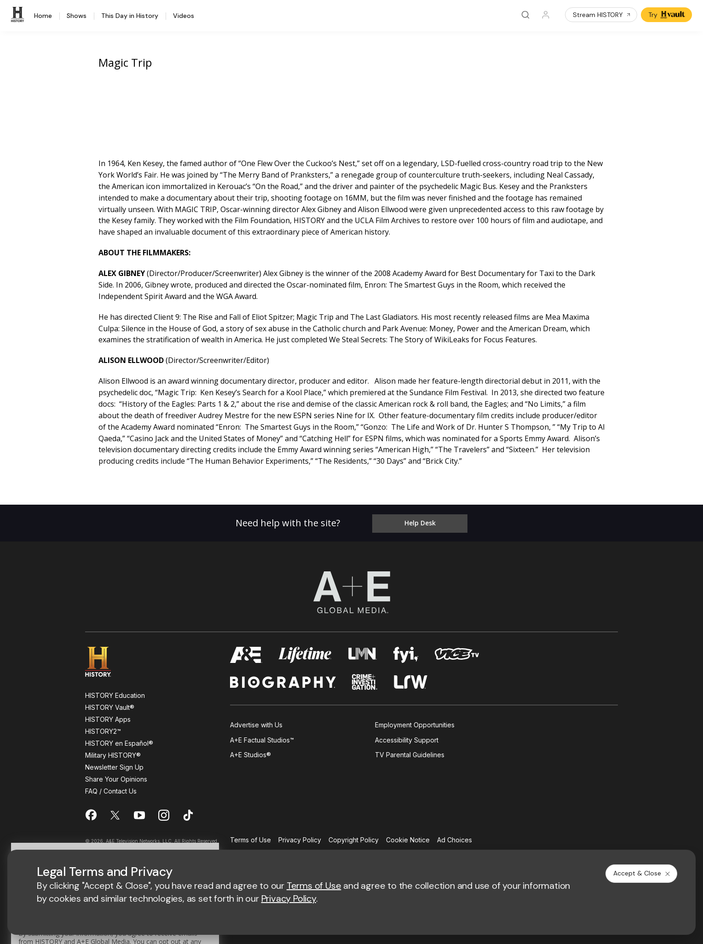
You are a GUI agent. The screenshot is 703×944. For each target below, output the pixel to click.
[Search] (525, 14)
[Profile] (545, 14)
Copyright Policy (353, 837)
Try (667, 15)
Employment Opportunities (415, 721)
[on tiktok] (188, 811)
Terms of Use (250, 837)
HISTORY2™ (103, 728)
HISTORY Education (115, 692)
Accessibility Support (406, 736)
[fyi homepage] (405, 652)
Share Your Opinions (116, 776)
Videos (183, 16)
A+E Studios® (250, 751)
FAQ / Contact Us (111, 788)
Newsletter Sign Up (114, 764)
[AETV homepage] (246, 652)
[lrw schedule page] (410, 679)
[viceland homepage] (457, 652)
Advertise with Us (256, 721)
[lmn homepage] (363, 652)
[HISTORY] (19, 15)
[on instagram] (163, 811)
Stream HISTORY (602, 15)
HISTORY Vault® (109, 704)
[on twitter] (115, 811)
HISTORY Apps (108, 716)
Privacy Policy (299, 837)
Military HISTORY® (113, 752)
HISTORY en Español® (119, 740)
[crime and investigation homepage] (365, 679)
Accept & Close (642, 873)
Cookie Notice (408, 837)
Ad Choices (454, 837)
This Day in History (129, 16)
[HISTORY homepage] (104, 658)
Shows (76, 16)
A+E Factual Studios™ (262, 736)
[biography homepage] (283, 679)
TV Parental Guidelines (409, 751)
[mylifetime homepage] (305, 652)
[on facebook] (90, 811)
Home (43, 16)
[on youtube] (139, 811)
